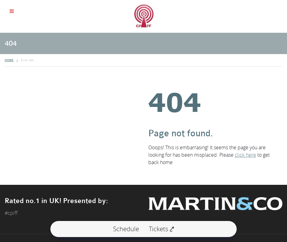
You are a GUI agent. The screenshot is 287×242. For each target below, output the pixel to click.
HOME (9, 60)
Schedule (126, 229)
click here (245, 154)
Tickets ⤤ (161, 229)
